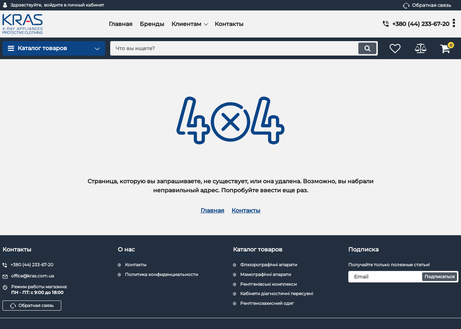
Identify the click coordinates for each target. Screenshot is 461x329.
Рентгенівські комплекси (268, 284)
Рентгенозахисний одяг (267, 303)
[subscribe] (403, 276)
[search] (244, 48)
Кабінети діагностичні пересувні (276, 293)
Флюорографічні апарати (268, 264)
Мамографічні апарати (265, 274)
